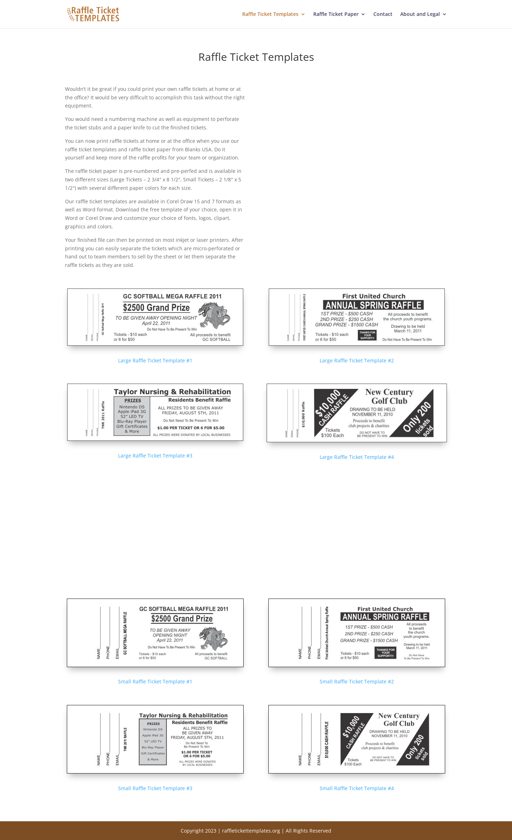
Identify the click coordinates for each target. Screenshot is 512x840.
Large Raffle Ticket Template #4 (357, 457)
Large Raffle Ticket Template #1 (155, 360)
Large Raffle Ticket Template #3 (155, 455)
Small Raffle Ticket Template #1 (155, 681)
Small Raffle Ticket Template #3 (155, 788)
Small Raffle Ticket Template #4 (357, 788)
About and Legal (420, 14)
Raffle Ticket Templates (270, 14)
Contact (382, 14)
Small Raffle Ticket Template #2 (357, 681)
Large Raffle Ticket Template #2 (357, 360)
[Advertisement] (357, 134)
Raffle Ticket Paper (336, 14)
